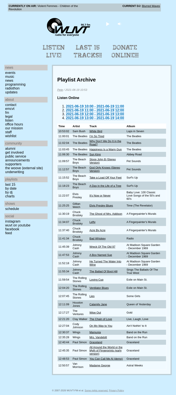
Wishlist (10, 136)
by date (10, 188)
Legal (9, 116)
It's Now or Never (100, 195)
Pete (60, 89)
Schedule (12, 209)
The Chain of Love (101, 319)
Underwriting (14, 172)
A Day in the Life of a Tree (105, 185)
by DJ (9, 192)
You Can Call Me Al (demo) (106, 358)
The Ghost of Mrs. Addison (106, 213)
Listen (9, 120)
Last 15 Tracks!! (88, 51)
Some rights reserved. (96, 390)
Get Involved (14, 152)
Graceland (96, 342)
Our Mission (14, 128)
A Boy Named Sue (101, 255)
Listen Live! (54, 51)
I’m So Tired (97, 136)
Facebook (12, 229)
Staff (8, 132)
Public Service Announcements (17, 158)
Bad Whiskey (98, 238)
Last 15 (10, 184)
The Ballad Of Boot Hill (103, 271)
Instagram (12, 221)
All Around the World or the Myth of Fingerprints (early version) (106, 350)
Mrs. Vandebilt (98, 337)
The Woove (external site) (24, 168)
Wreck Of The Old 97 (102, 246)
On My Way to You (101, 325)
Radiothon (12, 88)
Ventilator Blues (99, 287)
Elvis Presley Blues (101, 205)
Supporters (13, 164)
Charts (10, 196)
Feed (8, 233)
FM (7, 112)
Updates (11, 92)
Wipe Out (95, 312)
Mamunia (95, 332)
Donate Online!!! (125, 51)
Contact (10, 105)
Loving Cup (97, 279)
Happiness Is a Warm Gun (106, 149)
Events (10, 73)
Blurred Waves (151, 6)
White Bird (96, 131)
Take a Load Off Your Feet (106, 177)
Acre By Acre (98, 230)
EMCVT (9, 109)
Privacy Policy (116, 390)
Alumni (10, 148)
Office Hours (14, 124)
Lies (92, 296)
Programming (15, 84)
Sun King (95, 154)
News (9, 80)
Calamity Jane (98, 304)
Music (9, 76)
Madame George (100, 365)
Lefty (93, 222)
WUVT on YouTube (17, 225)
